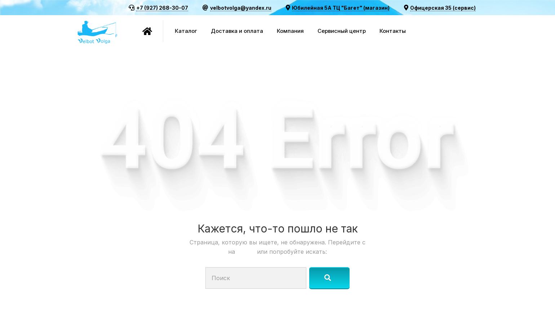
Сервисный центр (342, 30)
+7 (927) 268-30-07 (162, 8)
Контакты (392, 30)
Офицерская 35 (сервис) (443, 8)
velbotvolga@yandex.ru (240, 8)
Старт (247, 251)
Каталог (186, 30)
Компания (290, 30)
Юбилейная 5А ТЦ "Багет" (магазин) (341, 8)
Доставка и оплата (237, 30)
